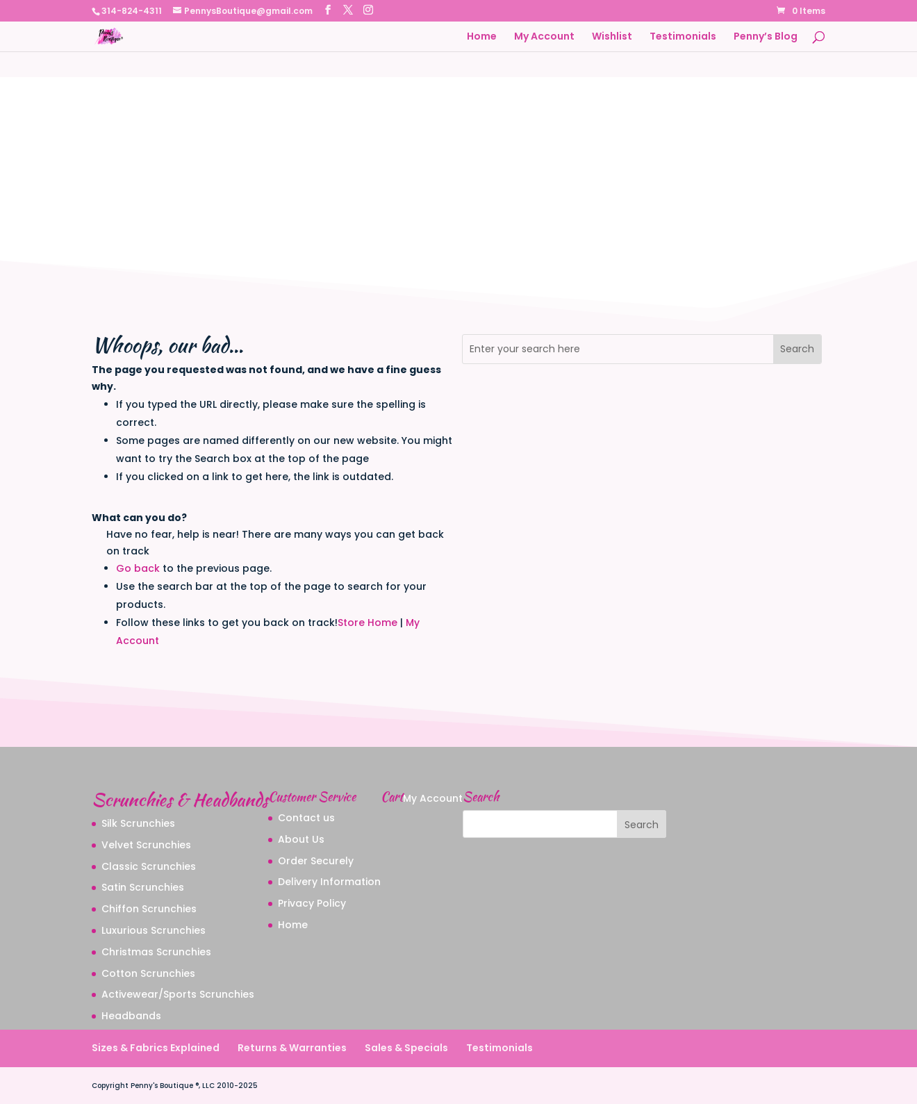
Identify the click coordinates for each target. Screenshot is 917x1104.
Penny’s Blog (766, 37)
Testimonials (683, 37)
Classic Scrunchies (148, 866)
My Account (544, 37)
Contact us (306, 818)
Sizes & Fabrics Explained (156, 1048)
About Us (301, 839)
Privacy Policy (312, 903)
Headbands (131, 1016)
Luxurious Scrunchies (153, 930)
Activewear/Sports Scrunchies (177, 994)
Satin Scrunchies (142, 887)
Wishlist (612, 37)
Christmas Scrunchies (156, 952)
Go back (138, 568)
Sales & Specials (406, 1048)
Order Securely (316, 861)
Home (482, 37)
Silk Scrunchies (138, 823)
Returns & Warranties (292, 1048)
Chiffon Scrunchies (149, 909)
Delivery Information (329, 882)
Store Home (367, 622)
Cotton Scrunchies (148, 973)
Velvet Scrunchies (146, 845)
